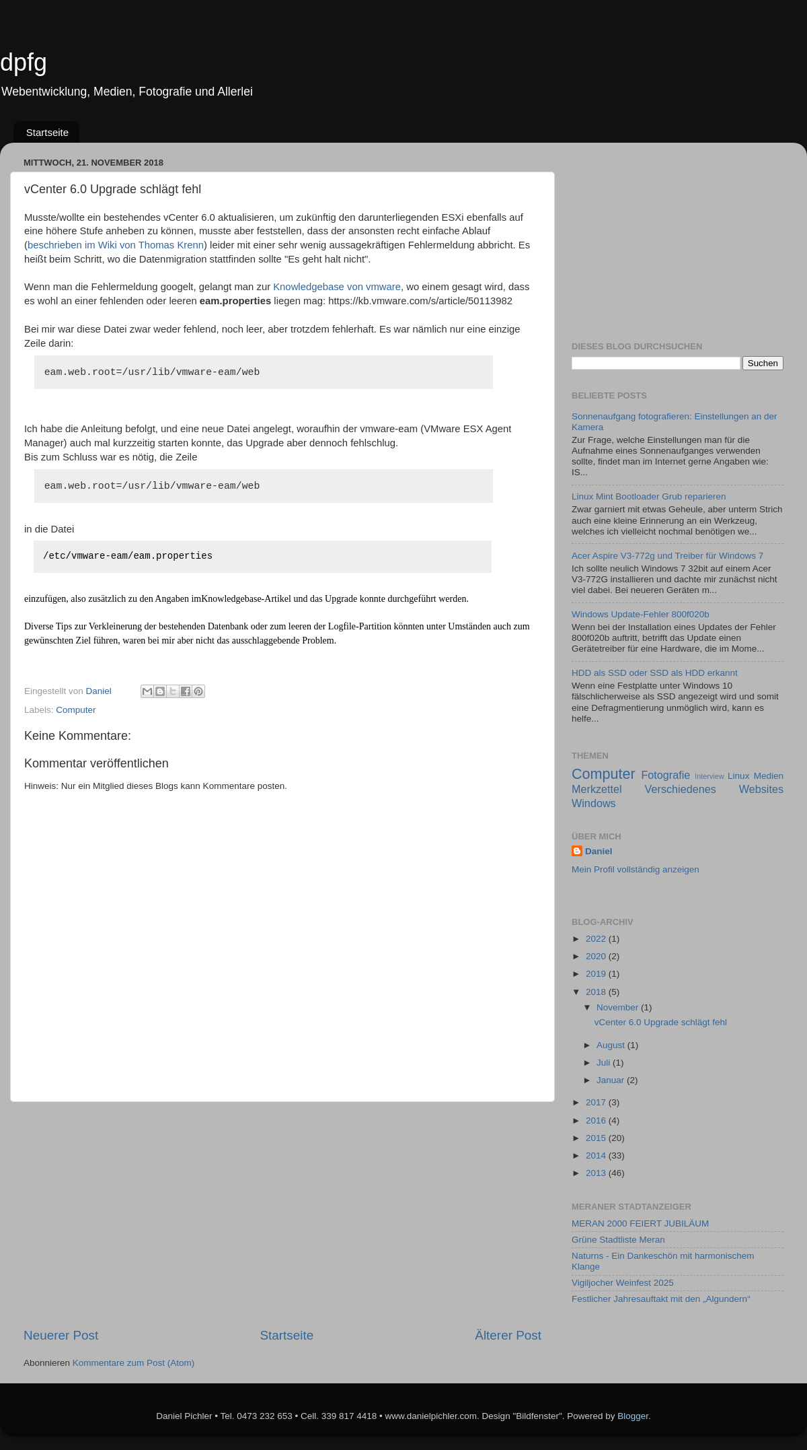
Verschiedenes (680, 789)
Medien (768, 776)
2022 (597, 939)
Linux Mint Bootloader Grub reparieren (649, 496)
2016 (597, 1120)
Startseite (47, 132)
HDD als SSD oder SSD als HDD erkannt (655, 673)
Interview (709, 776)
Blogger (632, 1416)
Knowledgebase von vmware (337, 286)
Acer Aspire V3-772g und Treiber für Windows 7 (667, 556)
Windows (594, 803)
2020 (597, 956)
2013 (597, 1173)
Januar (612, 1080)
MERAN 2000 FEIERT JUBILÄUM (640, 1223)
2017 (597, 1102)
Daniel (599, 851)
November (619, 1007)
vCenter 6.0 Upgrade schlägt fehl (660, 1022)
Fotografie (665, 775)
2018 (597, 992)
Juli (605, 1063)
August (612, 1045)
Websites (761, 789)
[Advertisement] (283, 1214)
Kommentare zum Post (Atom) (134, 1363)
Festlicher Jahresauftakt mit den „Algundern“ (661, 1299)
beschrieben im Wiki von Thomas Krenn (116, 245)
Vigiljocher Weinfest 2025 (623, 1283)
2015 (597, 1138)
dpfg (23, 62)
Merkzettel (597, 789)
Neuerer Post (61, 1335)
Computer (75, 710)
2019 (597, 974)
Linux (738, 776)
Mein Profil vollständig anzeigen (635, 869)
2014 (597, 1155)
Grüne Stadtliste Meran (618, 1240)
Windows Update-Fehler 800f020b (640, 614)
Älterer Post (508, 1335)
